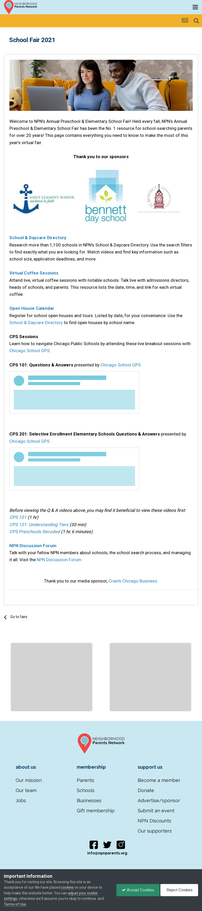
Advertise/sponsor (159, 800)
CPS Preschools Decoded (34, 531)
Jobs (21, 800)
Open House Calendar (31, 308)
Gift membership (96, 810)
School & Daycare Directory (37, 237)
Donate (146, 790)
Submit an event (156, 810)
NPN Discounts (154, 820)
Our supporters (155, 831)
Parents (85, 780)
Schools (85, 790)
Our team (26, 790)
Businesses (89, 800)
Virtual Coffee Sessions (33, 273)
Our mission (29, 780)
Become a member (159, 780)
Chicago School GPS (29, 350)
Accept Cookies (138, 890)
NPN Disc (18, 545)
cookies (67, 887)
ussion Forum (42, 545)
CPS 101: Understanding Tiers (38, 524)
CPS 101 (18, 517)
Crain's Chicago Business (133, 581)
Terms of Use (15, 904)
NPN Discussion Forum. (60, 559)
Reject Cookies (179, 890)
